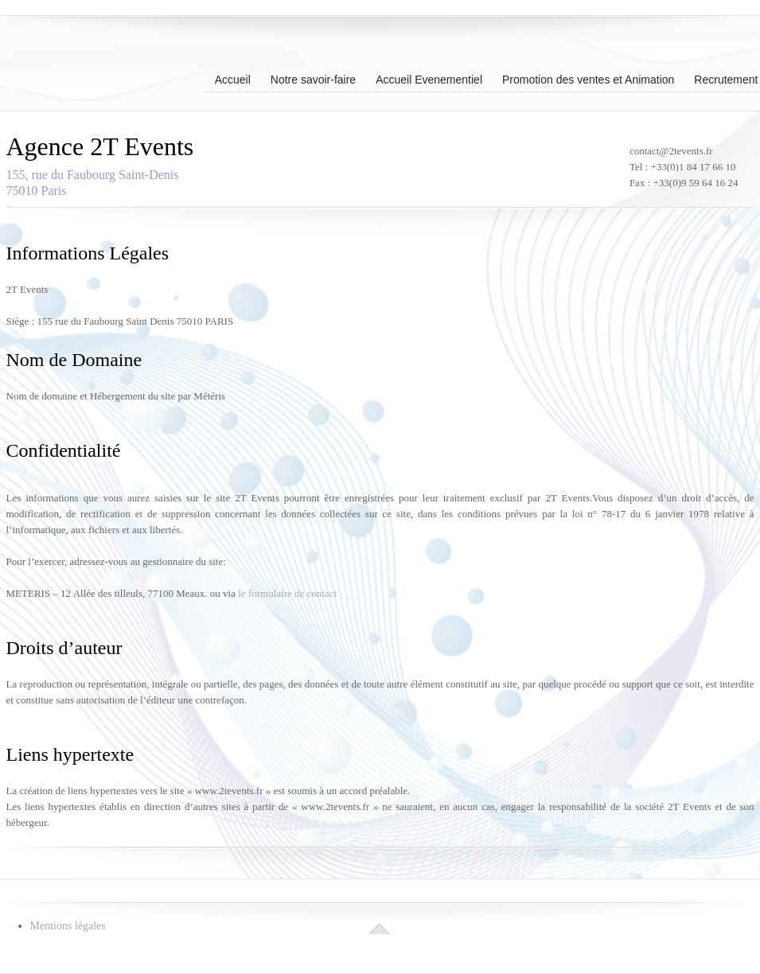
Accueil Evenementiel (429, 78)
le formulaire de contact (287, 593)
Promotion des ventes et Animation (588, 78)
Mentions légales (68, 926)
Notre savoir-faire (313, 78)
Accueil (233, 78)
